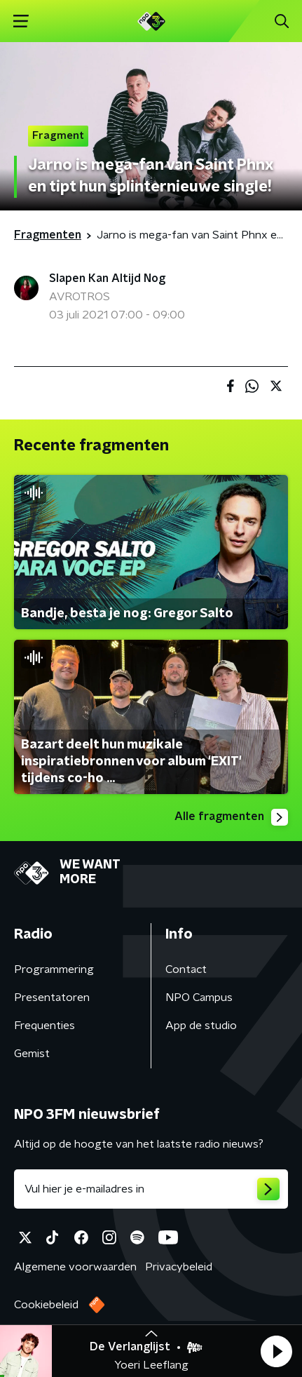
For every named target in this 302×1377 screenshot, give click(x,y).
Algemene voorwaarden (75, 1266)
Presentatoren (52, 997)
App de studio (201, 1025)
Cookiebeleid (46, 1304)
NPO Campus (199, 997)
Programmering (54, 969)
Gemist (32, 1053)
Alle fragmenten (231, 817)
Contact (186, 969)
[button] (276, 1351)
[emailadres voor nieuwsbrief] (151, 1189)
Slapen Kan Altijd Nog (107, 278)
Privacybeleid (178, 1266)
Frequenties (44, 1025)
